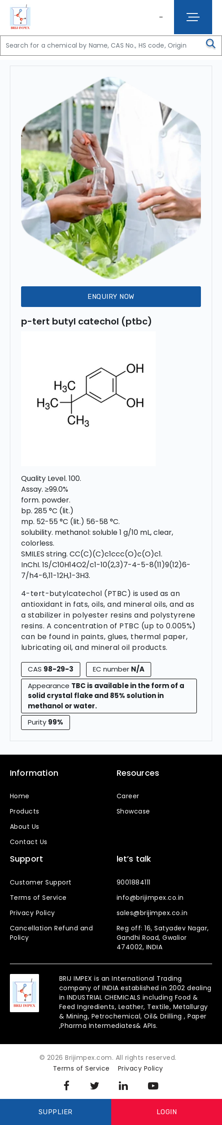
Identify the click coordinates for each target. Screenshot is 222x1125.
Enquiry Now (111, 297)
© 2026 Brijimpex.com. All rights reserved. (108, 1057)
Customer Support (41, 882)
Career (128, 796)
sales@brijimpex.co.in (152, 912)
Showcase (133, 811)
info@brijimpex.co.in (150, 897)
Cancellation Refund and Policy (51, 933)
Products (24, 811)
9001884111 (134, 882)
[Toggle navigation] (193, 17)
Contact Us (29, 841)
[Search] (111, 46)
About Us (24, 826)
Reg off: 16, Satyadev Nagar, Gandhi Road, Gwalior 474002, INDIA (163, 938)
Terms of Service (38, 897)
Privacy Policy (32, 912)
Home (20, 796)
